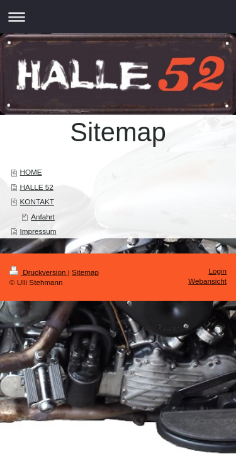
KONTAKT (37, 201)
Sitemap (85, 272)
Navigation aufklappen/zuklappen (118, 16)
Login (217, 271)
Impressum (38, 231)
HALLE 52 (36, 187)
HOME (31, 172)
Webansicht (207, 281)
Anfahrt (43, 216)
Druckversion (38, 272)
